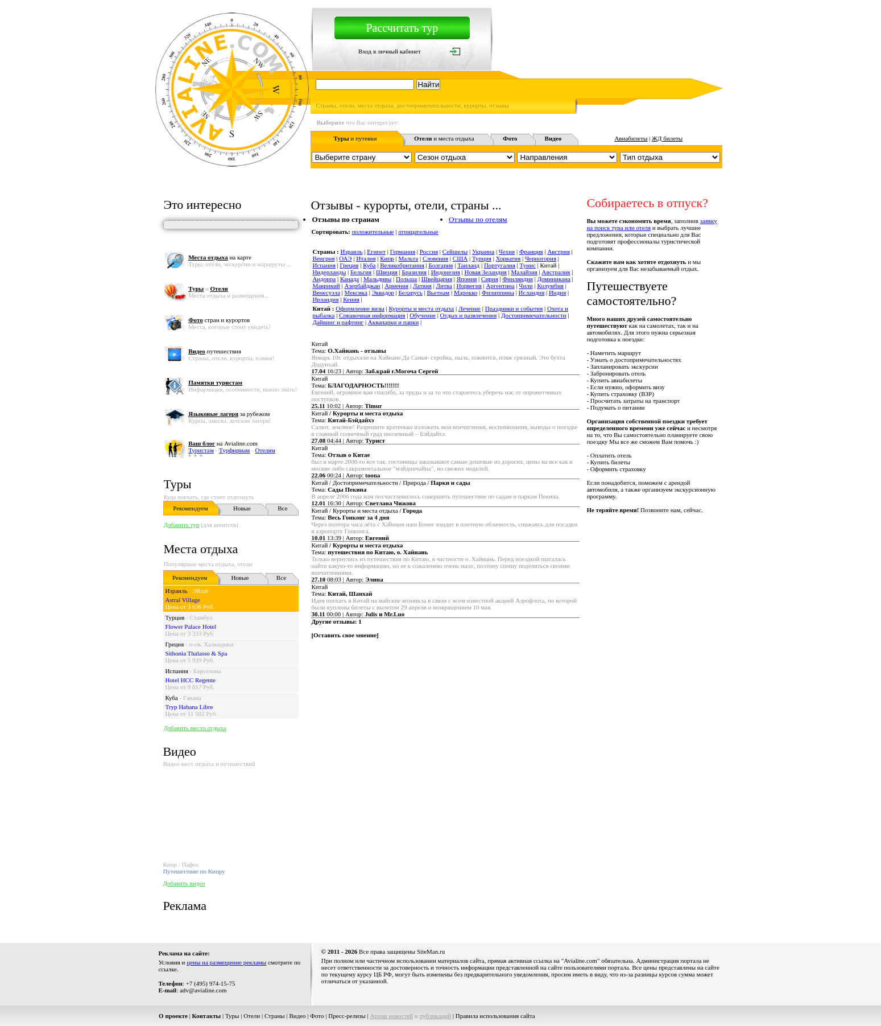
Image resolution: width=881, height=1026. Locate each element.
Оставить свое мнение (345, 635)
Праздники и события (514, 308)
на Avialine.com (223, 443)
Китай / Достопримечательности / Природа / (390, 482)
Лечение (469, 308)
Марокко (465, 292)
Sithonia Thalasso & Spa (196, 653)
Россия (429, 251)
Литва (444, 285)
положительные (373, 231)
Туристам (201, 450)
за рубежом (229, 413)
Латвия (422, 285)
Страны (274, 1015)
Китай (319, 343)
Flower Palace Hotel (190, 626)
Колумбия (550, 285)
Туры (177, 484)
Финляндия (517, 278)
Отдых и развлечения (468, 315)
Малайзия (524, 272)
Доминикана (553, 278)
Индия (557, 292)
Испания (176, 670)
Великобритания (402, 265)
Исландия (532, 292)
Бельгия (360, 272)
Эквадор (383, 292)
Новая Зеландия (485, 272)
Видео (297, 1015)
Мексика (356, 292)
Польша (406, 278)
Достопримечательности (533, 315)
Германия (402, 251)
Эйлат (201, 590)
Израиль (176, 590)
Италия (365, 258)
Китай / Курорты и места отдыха (366, 510)
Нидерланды (329, 272)
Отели (251, 1015)
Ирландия (325, 299)
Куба (171, 697)
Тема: (348, 350)
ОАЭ (345, 258)
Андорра (324, 278)
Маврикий (326, 285)
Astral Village (182, 599)
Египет (376, 251)
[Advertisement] (515, 677)
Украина (483, 251)
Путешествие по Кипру (194, 871)
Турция (174, 617)
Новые (242, 508)
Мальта (409, 258)
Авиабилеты (630, 138)
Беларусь (410, 292)
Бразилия (414, 272)
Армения (396, 285)
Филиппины (498, 292)
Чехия (507, 251)
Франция (531, 251)
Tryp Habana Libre (189, 706)
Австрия (558, 251)
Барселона (207, 670)
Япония (467, 278)
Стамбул (201, 617)
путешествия (214, 351)
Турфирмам (234, 450)
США (460, 258)
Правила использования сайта (495, 1015)
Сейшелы (455, 251)
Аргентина (500, 285)
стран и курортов (219, 319)
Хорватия (508, 258)
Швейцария (436, 278)
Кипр (387, 258)
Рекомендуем (190, 508)
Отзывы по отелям (478, 219)
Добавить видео (184, 883)
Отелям (265, 450)
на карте (219, 257)
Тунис (528, 265)
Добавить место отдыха (194, 727)
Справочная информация (372, 315)
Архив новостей (391, 1015)
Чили (525, 285)
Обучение (423, 315)
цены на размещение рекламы (226, 962)
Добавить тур (181, 524)
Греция (174, 644)
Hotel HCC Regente (190, 680)
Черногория (540, 258)
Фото (317, 1015)
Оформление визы (360, 308)
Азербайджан (362, 285)
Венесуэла (326, 292)
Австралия (556, 272)
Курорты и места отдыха (421, 308)
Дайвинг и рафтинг (337, 322)
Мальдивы (377, 278)
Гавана (192, 697)
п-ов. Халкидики (211, 644)
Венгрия (323, 258)
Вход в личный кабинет (389, 51)
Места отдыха (200, 549)
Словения (435, 258)
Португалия (499, 265)
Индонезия (445, 272)
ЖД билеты (667, 138)
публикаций (435, 1015)
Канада (349, 278)
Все (282, 508)
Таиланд (468, 265)
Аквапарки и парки (393, 322)
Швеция (387, 272)
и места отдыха (444, 138)
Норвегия (468, 285)
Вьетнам (438, 292)
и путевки (355, 138)
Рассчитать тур (402, 28)
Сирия (489, 278)
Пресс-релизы (347, 1015)
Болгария (440, 265)
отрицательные (418, 231)
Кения (351, 299)
